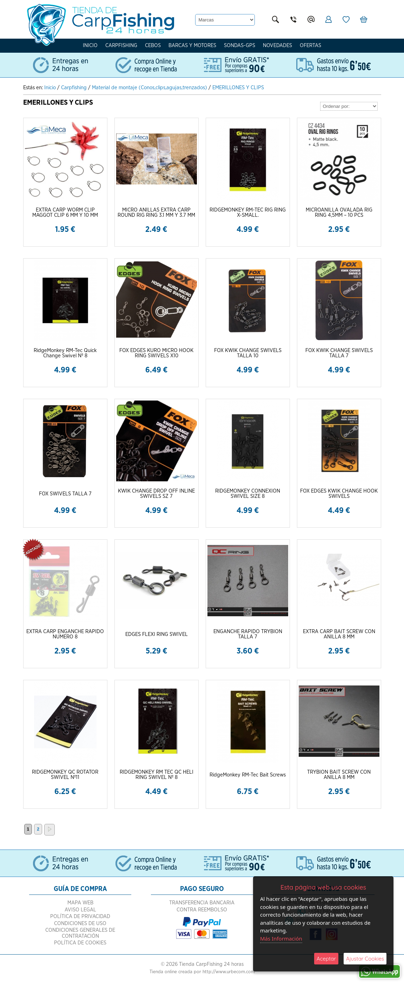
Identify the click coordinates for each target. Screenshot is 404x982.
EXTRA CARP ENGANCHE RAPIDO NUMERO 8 (65, 634)
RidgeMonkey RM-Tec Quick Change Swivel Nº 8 (65, 353)
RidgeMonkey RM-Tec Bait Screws (248, 775)
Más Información (281, 938)
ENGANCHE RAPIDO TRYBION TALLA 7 (247, 634)
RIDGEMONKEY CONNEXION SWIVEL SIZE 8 (247, 493)
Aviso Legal (80, 909)
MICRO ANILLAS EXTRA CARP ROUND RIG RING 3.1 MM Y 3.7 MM (156, 212)
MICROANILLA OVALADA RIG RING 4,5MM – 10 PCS (339, 212)
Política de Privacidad (80, 916)
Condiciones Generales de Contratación (80, 933)
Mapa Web (80, 902)
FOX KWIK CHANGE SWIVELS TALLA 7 (339, 353)
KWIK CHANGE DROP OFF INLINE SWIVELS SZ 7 (156, 493)
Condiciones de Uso (80, 923)
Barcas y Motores (192, 45)
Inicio (90, 45)
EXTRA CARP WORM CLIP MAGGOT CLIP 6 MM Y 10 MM (65, 212)
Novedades (277, 45)
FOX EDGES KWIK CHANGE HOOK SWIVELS (339, 493)
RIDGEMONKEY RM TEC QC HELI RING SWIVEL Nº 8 (156, 774)
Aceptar (326, 958)
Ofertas (310, 45)
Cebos (153, 45)
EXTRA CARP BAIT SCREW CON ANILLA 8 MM (339, 634)
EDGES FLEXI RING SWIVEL (156, 634)
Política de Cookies (80, 942)
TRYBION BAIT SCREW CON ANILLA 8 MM (339, 774)
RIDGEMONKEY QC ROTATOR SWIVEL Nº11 (65, 774)
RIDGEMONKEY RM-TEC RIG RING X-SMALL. (248, 212)
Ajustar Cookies (365, 958)
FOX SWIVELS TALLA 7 (65, 493)
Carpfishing (121, 45)
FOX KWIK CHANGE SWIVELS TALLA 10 (248, 353)
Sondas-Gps (239, 45)
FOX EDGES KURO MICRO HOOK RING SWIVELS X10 (156, 353)
